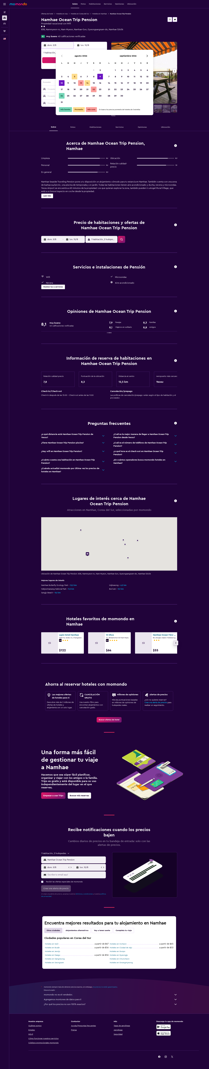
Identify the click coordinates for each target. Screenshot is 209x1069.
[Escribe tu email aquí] (76, 875)
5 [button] (74, 77)
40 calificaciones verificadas (71, 36)
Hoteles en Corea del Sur (80, 14)
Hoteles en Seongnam (54, 963)
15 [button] (94, 83)
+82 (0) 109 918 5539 (51, 33)
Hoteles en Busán (52, 948)
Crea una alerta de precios (155, 703)
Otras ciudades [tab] (53, 930)
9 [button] (100, 77)
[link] (109, 719)
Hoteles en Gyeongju (119, 955)
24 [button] (62, 96)
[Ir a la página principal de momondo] (18, 4)
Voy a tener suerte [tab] (102, 930)
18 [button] (68, 89)
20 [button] (81, 89)
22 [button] (94, 89)
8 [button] (93, 77)
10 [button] (62, 83)
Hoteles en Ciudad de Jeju (121, 948)
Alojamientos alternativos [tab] (77, 930)
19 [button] (75, 89)
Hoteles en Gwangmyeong (121, 963)
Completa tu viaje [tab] (124, 930)
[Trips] (4, 31)
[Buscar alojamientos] (4, 18)
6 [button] (81, 77)
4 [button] (68, 77)
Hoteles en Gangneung (55, 959)
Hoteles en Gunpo (117, 951)
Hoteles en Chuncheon (119, 959)
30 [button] (100, 96)
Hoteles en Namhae (99, 14)
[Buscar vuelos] (4, 12)
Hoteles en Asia (62, 14)
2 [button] (100, 70)
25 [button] (68, 96)
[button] (4, 4)
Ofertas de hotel (47, 14)
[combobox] (76, 860)
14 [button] (87, 83)
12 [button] (75, 83)
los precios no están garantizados (105, 987)
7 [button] (87, 77)
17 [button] (62, 89)
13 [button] (81, 83)
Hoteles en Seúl (51, 944)
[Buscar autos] (4, 23)
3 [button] (61, 77)
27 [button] (81, 96)
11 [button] (68, 83)
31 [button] (62, 102)
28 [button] (87, 96)
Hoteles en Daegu (52, 955)
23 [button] (100, 89)
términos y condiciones (84, 894)
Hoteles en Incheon (118, 944)
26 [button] (74, 96)
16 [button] (100, 83)
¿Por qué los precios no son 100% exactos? (110, 1004)
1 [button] (93, 70)
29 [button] (94, 96)
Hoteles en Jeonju (52, 951)
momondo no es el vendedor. (110, 994)
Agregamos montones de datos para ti (110, 999)
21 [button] (87, 89)
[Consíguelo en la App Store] (163, 1033)
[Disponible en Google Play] (163, 1026)
